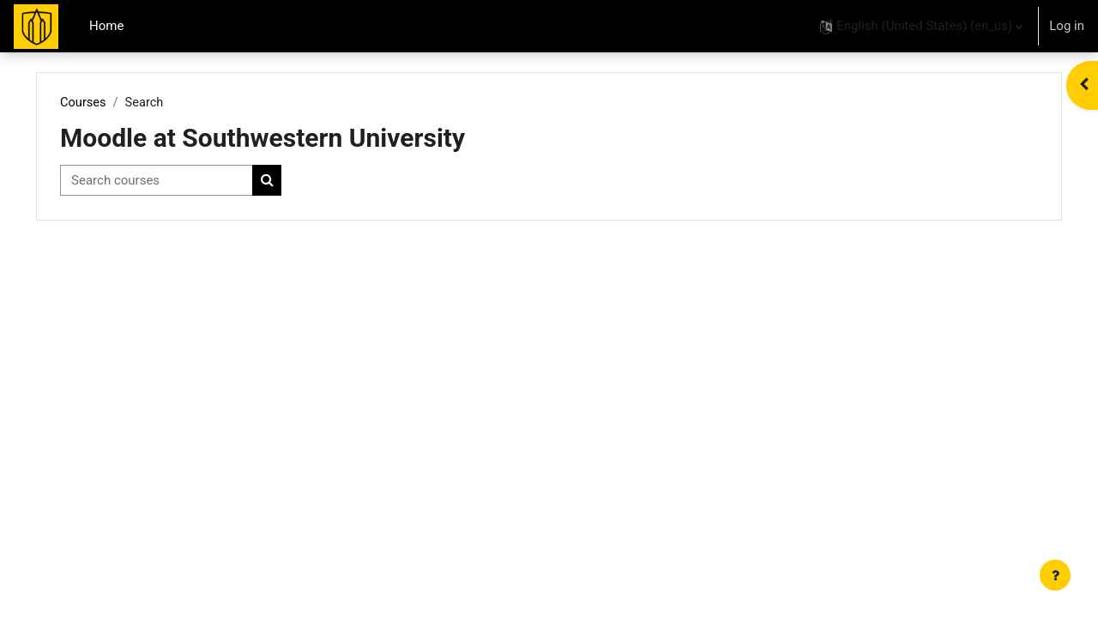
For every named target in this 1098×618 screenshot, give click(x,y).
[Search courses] (187, 181)
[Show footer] (1055, 575)
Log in (1066, 25)
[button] (921, 26)
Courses (114, 103)
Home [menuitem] (106, 25)
